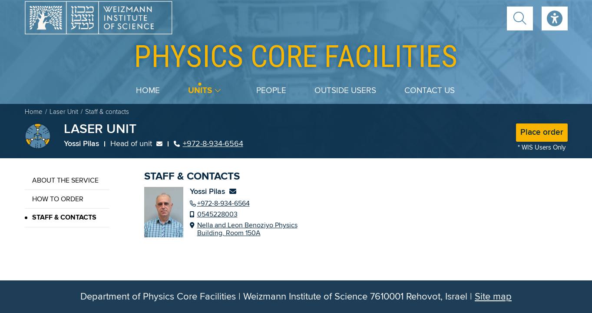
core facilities (295, 56)
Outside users (345, 91)
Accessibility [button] (555, 18)
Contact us (429, 91)
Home (148, 91)
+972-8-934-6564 (208, 144)
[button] (520, 18)
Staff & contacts (64, 217)
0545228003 (217, 214)
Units (200, 91)
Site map (493, 297)
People (271, 91)
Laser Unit (64, 112)
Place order (541, 132)
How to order (57, 199)
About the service (65, 180)
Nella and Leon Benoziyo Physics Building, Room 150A (247, 229)
